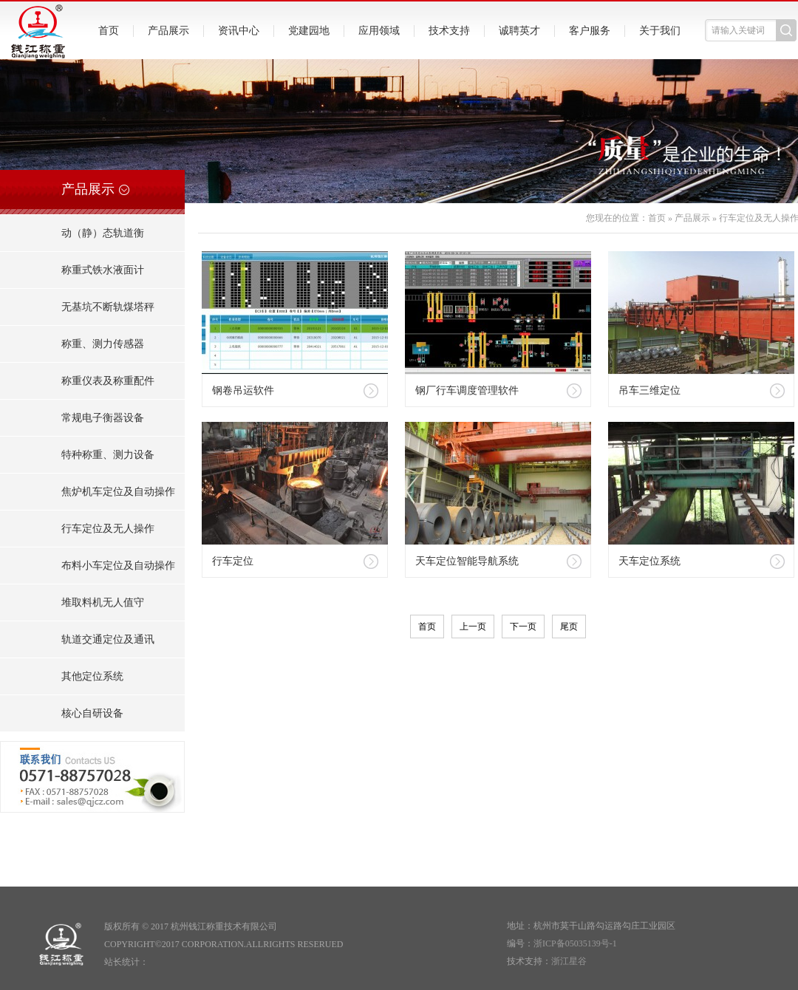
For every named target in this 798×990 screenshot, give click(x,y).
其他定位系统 (92, 676)
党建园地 (309, 30)
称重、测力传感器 (102, 343)
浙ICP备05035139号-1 (575, 943)
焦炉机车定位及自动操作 (118, 491)
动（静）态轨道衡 (102, 233)
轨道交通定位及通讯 (107, 639)
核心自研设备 (92, 713)
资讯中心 (238, 30)
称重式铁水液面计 (102, 270)
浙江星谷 (569, 961)
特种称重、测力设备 (107, 454)
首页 (108, 30)
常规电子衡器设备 (102, 417)
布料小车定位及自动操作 (118, 565)
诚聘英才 (519, 30)
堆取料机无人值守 (102, 602)
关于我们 (660, 30)
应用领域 (379, 30)
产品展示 (168, 30)
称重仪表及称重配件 (107, 380)
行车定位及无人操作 (107, 528)
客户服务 (589, 30)
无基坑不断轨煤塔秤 (107, 307)
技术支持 (449, 30)
